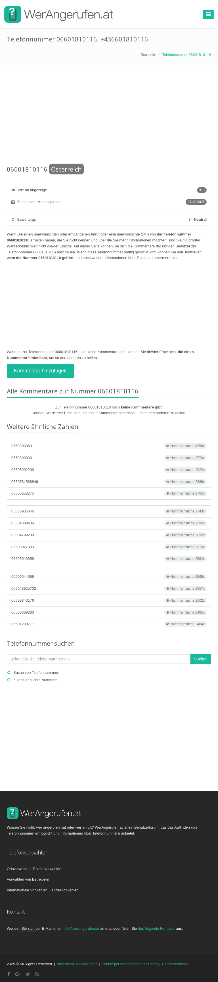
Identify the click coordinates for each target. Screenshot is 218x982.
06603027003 (109, 547)
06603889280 (109, 612)
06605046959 (109, 559)
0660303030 (109, 458)
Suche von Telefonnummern (36, 672)
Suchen (200, 659)
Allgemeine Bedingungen (77, 964)
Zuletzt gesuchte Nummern (35, 680)
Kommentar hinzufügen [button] (40, 371)
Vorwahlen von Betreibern (28, 879)
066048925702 (109, 588)
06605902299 (109, 470)
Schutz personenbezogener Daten (130, 964)
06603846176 (109, 600)
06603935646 (109, 511)
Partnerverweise (175, 964)
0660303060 (109, 446)
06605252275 (109, 493)
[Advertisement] (109, 116)
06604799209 (109, 535)
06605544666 (109, 576)
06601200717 (109, 624)
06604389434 (109, 523)
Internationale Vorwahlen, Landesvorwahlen (42, 890)
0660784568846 (109, 482)
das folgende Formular (156, 928)
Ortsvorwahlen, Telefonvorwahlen (34, 869)
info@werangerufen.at (81, 928)
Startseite (148, 55)
